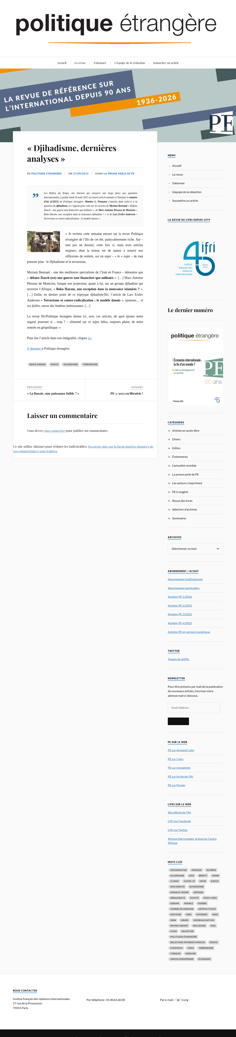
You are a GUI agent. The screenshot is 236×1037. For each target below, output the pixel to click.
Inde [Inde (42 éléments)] (189, 914)
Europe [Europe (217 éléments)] (174, 903)
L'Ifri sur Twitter (178, 829)
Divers (176, 439)
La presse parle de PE (119, 173)
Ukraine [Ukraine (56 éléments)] (190, 953)
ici (89, 338)
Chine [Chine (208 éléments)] (215, 875)
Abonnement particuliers (183, 588)
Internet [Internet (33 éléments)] (202, 914)
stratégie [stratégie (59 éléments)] (176, 948)
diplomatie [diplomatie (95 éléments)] (177, 886)
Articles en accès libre (185, 430)
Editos (176, 448)
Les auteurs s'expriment (187, 483)
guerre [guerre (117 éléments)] (202, 903)
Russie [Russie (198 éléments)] (214, 942)
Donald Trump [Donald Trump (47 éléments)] (179, 892)
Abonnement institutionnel (185, 579)
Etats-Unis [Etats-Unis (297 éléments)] (210, 897)
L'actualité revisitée (184, 465)
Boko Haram (38, 364)
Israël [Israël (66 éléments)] (185, 920)
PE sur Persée (176, 785)
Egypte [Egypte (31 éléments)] (194, 897)
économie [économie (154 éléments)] (204, 959)
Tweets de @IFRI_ (179, 659)
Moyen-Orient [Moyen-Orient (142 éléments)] (179, 925)
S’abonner (100, 63)
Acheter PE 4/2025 (180, 623)
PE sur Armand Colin (181, 750)
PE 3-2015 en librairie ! (126, 393)
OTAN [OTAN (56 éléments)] (173, 931)
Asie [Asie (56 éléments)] (191, 875)
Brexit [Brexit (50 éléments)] (203, 875)
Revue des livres (182, 500)
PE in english (180, 492)
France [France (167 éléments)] (188, 903)
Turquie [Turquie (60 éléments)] (175, 953)
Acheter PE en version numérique (189, 631)
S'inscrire (178, 721)
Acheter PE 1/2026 (180, 596)
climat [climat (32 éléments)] (174, 881)
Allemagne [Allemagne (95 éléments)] (177, 875)
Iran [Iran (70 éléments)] (173, 920)
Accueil (61, 63)
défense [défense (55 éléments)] (198, 892)
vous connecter (54, 431)
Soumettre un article (166, 63)
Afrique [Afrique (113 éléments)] (197, 870)
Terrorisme (90, 364)
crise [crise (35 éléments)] (203, 881)
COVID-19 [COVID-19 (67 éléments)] (189, 881)
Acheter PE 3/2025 (180, 614)
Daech (54, 364)
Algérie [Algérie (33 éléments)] (211, 870)
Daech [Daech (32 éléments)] (215, 881)
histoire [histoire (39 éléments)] (175, 914)
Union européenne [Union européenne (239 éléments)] (182, 959)
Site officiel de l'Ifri (179, 812)
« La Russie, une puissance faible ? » (53, 393)
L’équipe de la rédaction (129, 63)
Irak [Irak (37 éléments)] (215, 914)
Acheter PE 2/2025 (180, 605)
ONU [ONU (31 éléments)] (213, 925)
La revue (80, 63)
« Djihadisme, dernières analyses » (71, 153)
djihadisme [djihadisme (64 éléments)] (197, 886)
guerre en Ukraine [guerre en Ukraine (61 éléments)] (182, 908)
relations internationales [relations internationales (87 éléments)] (187, 942)
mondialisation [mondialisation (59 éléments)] (204, 920)
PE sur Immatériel (179, 767)
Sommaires (179, 518)
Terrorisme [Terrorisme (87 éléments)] (206, 948)
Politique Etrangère (46, 173)
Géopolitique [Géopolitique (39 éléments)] (207, 908)
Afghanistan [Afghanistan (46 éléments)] (178, 870)
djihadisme (71, 364)
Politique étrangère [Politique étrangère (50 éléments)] (183, 936)
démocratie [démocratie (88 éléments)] (177, 897)
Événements (180, 456)
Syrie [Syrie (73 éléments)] (191, 948)
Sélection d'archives (184, 509)
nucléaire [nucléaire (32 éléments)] (199, 925)
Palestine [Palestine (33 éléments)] (188, 931)
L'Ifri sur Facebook (179, 821)
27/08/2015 (81, 173)
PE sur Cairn (175, 758)
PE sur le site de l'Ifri (180, 776)
